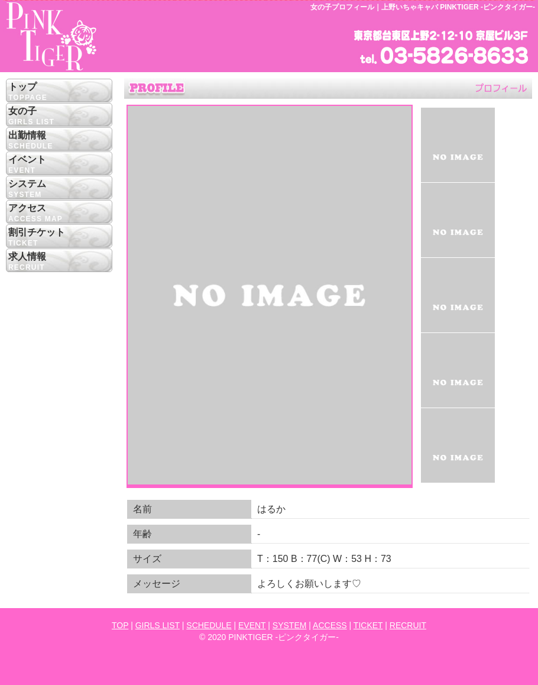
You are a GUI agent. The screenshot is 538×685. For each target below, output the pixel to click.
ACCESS (330, 625)
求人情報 (59, 262)
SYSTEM (290, 625)
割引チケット (59, 238)
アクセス (59, 214)
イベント (59, 165)
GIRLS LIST (157, 625)
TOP (120, 625)
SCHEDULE (208, 625)
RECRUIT (408, 625)
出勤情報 (59, 141)
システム (59, 190)
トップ (59, 93)
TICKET (368, 625)
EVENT (251, 625)
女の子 (59, 117)
